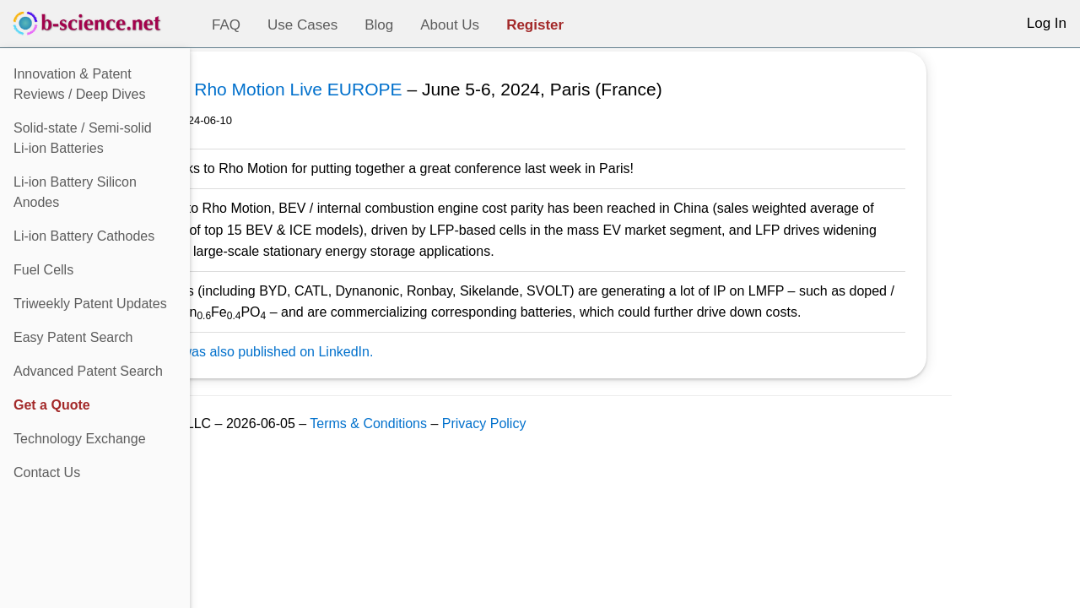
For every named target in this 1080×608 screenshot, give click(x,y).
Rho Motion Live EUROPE (406, 89)
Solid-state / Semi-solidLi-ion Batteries (83, 138)
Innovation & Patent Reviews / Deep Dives (80, 84)
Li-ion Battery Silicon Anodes (75, 192)
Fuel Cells (43, 270)
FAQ (226, 25)
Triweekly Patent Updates (90, 303)
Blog (378, 25)
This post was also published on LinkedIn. (357, 352)
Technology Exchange (80, 439)
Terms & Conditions (477, 423)
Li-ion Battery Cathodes (84, 236)
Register (535, 25)
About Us (449, 25)
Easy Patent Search (73, 337)
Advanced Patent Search (88, 371)
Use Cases (302, 25)
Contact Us (47, 472)
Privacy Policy (593, 423)
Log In (1046, 23)
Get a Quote (52, 405)
